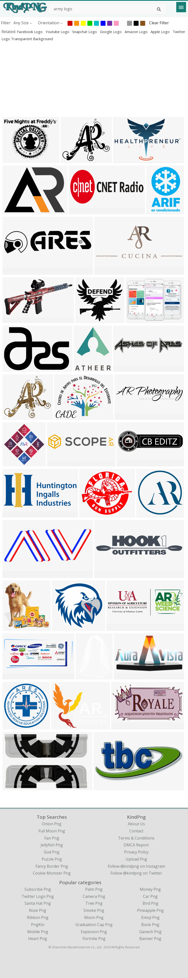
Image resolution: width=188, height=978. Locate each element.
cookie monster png (52, 873)
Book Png (150, 924)
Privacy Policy (136, 852)
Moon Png (94, 917)
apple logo (161, 31)
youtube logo (58, 31)
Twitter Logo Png (38, 896)
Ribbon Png (37, 917)
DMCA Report (136, 845)
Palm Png (94, 889)
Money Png (150, 889)
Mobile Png (37, 931)
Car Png (150, 896)
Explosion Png (94, 931)
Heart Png (37, 938)
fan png (51, 838)
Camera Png (94, 896)
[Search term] (107, 9)
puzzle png (52, 859)
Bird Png (150, 903)
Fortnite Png (94, 938)
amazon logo (137, 31)
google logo (111, 31)
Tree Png (94, 903)
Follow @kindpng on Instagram (136, 866)
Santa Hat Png (37, 903)
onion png (51, 824)
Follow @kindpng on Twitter (136, 873)
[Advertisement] (94, 79)
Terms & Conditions (136, 838)
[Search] (159, 9)
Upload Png (136, 859)
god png (51, 852)
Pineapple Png (150, 910)
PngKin (37, 924)
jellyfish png (52, 845)
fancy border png (51, 866)
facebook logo (30, 31)
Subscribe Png (37, 889)
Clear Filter (159, 22)
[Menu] (181, 7)
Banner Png (150, 938)
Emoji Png (150, 917)
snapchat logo (85, 31)
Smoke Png (93, 910)
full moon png (51, 831)
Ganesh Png (150, 931)
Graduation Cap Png (94, 924)
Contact (136, 831)
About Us (136, 824)
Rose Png (37, 910)
